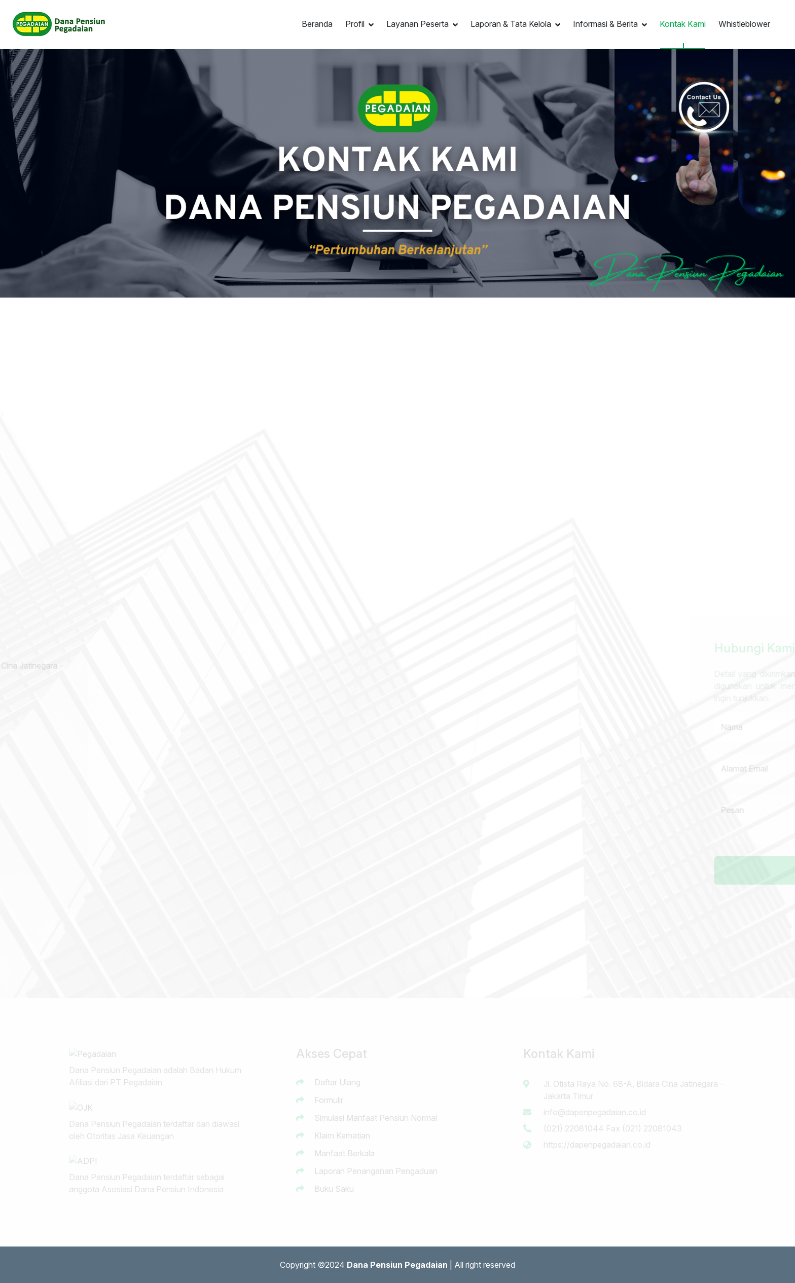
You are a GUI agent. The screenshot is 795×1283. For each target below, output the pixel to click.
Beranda (317, 24)
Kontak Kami (683, 24)
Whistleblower (744, 24)
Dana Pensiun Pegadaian (397, 1265)
